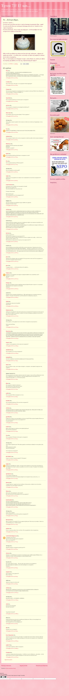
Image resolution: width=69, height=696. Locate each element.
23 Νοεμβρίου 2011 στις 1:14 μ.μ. (12, 360)
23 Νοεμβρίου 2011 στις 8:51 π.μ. (12, 205)
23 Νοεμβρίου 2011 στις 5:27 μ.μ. (12, 495)
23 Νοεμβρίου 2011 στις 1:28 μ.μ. (12, 369)
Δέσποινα (8, 553)
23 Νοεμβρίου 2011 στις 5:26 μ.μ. (12, 487)
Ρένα (7, 161)
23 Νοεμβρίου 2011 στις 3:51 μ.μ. (12, 452)
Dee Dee (7, 233)
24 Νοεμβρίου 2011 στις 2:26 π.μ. (12, 623)
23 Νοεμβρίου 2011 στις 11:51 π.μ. (12, 316)
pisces (7, 256)
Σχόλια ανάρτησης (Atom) (11, 668)
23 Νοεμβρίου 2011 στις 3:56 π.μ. (12, 124)
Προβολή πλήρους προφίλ (60, 66)
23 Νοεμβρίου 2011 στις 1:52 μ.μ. (12, 389)
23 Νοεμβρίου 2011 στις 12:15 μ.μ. (12, 327)
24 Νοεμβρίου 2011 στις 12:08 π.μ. (12, 613)
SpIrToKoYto (8, 473)
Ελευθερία (8, 652)
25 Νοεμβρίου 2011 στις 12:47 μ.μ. (12, 657)
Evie (7, 128)
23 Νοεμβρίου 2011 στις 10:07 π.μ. (12, 252)
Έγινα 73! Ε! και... (15, 5)
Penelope (7, 282)
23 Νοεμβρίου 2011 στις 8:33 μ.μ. (12, 549)
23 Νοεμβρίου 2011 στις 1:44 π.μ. (12, 101)
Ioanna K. (8, 342)
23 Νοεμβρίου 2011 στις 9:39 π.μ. (12, 229)
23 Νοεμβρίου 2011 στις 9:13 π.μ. (12, 216)
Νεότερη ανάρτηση (6, 665)
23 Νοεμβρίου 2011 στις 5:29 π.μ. (12, 132)
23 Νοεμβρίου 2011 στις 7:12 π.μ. (12, 164)
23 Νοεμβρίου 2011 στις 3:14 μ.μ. (12, 431)
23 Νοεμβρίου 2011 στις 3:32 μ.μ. (12, 438)
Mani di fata (8, 331)
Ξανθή (7, 301)
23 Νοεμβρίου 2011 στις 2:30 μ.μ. (12, 396)
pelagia (7, 463)
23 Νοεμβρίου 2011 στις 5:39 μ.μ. (12, 507)
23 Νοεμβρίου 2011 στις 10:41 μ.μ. (12, 592)
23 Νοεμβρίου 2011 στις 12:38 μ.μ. (12, 345)
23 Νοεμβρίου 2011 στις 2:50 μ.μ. (12, 422)
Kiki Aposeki (8, 519)
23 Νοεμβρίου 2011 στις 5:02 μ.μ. (12, 469)
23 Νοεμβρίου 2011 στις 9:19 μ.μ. (12, 567)
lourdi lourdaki (9, 499)
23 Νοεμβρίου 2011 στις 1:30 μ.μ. (12, 379)
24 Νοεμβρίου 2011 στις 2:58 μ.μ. (12, 631)
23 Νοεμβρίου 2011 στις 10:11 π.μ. (12, 261)
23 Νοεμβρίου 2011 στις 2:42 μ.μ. (12, 404)
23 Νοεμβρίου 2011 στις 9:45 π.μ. (12, 241)
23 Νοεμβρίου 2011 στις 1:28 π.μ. (12, 85)
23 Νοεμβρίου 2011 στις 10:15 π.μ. (12, 278)
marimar (7, 528)
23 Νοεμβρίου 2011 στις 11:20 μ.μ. (12, 600)
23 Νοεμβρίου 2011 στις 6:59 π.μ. (12, 139)
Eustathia (8, 400)
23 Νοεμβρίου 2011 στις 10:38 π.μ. (12, 297)
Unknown (8, 272)
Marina (7, 491)
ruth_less (7, 105)
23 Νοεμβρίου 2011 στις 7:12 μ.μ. (12, 524)
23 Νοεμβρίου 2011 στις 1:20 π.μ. (12, 77)
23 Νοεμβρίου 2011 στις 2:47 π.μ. (12, 116)
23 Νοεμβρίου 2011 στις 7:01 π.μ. (12, 149)
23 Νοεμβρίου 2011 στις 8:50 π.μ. (12, 196)
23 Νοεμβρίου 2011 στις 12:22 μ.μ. (12, 338)
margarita (8, 571)
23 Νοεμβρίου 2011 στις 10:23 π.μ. (12, 288)
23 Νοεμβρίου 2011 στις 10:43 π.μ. (12, 306)
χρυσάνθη (8, 416)
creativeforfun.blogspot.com (11, 535)
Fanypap (7, 89)
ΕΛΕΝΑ (7, 426)
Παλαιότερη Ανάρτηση (42, 665)
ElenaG (7, 364)
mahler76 (8, 645)
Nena (7, 70)
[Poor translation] (5, 677)
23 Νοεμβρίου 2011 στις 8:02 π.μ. (12, 171)
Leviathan (8, 81)
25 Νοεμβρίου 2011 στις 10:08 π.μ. (12, 648)
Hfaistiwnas (8, 143)
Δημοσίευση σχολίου (8, 659)
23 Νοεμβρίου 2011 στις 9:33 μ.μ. (12, 576)
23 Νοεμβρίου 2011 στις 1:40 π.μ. (12, 93)
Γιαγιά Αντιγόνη (9, 184)
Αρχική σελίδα (23, 665)
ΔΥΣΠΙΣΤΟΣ (8, 349)
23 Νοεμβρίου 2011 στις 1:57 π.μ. (12, 108)
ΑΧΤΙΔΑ (7, 209)
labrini (7, 153)
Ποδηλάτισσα (8, 310)
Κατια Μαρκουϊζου (9, 635)
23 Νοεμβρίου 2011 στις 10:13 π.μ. (12, 268)
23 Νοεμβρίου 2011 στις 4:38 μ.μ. (12, 459)
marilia (7, 393)
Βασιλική (8, 482)
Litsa (7, 435)
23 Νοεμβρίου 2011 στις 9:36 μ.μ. (12, 583)
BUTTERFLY (8, 456)
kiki (6, 627)
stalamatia (8, 136)
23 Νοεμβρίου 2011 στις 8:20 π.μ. (12, 180)
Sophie (7, 175)
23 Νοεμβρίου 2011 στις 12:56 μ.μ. (12, 353)
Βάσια (7, 383)
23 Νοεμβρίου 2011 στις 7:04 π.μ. (12, 157)
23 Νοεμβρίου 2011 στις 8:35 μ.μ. (12, 557)
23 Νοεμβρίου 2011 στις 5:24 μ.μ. (12, 478)
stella (7, 604)
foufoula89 (8, 357)
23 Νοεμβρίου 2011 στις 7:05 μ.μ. (12, 515)
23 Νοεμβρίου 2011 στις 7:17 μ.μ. (12, 531)
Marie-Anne (8, 112)
